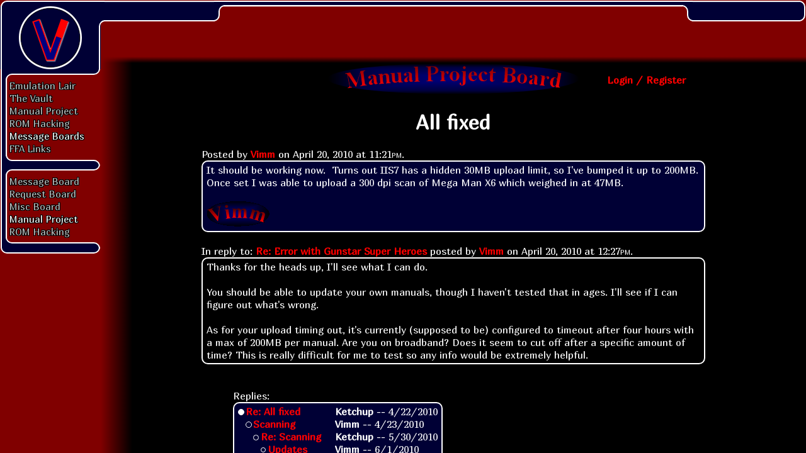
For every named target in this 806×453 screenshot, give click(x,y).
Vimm (263, 154)
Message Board (44, 181)
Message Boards (46, 136)
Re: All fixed (273, 411)
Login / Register (646, 80)
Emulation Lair (42, 85)
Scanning (274, 424)
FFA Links (30, 148)
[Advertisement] (453, 28)
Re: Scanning (291, 436)
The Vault (31, 98)
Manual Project (43, 110)
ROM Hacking (39, 123)
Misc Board (34, 206)
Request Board (42, 193)
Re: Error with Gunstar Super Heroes (341, 251)
